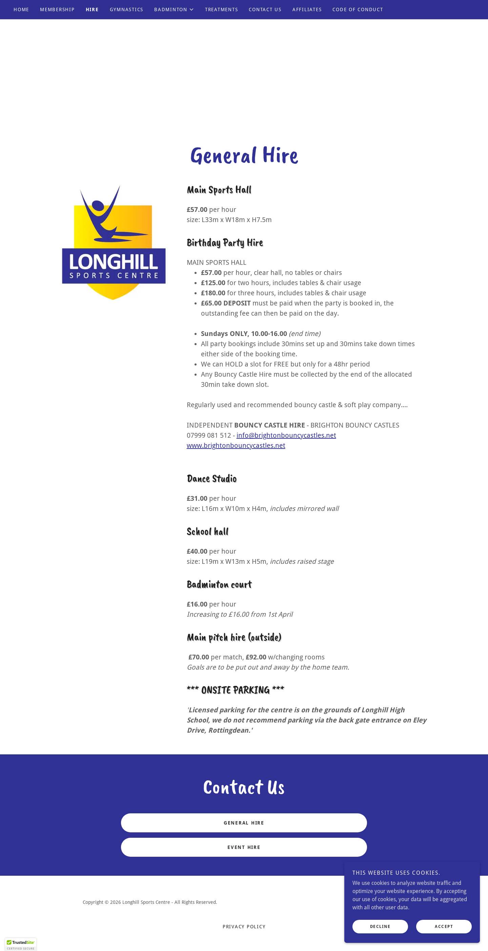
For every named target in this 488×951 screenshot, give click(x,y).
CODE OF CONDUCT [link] (357, 9)
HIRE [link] (92, 9)
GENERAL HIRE (244, 823)
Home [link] (21, 9)
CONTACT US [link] (265, 9)
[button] (174, 9)
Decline (380, 931)
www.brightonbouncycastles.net (236, 445)
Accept (444, 931)
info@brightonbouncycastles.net (286, 435)
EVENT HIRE (244, 847)
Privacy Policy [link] (244, 926)
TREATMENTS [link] (221, 9)
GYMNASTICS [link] (127, 9)
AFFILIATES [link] (307, 9)
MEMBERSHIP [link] (57, 9)
